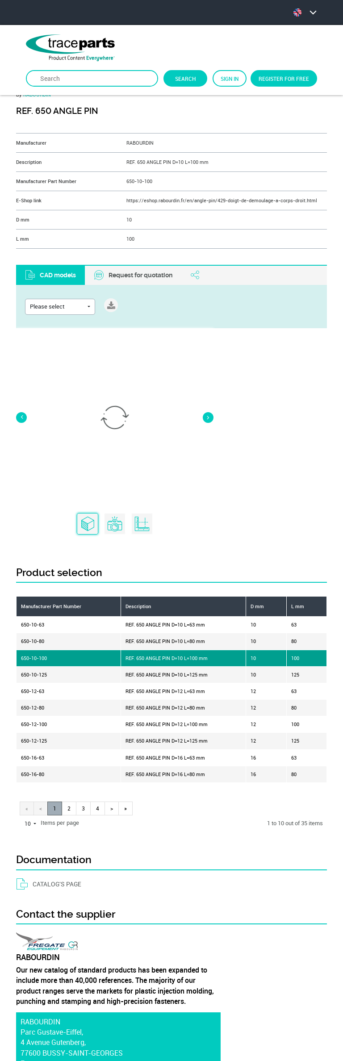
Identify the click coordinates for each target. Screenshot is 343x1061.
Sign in (229, 78)
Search (185, 78)
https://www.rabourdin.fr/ (62, 868)
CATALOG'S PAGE (48, 678)
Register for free (284, 78)
